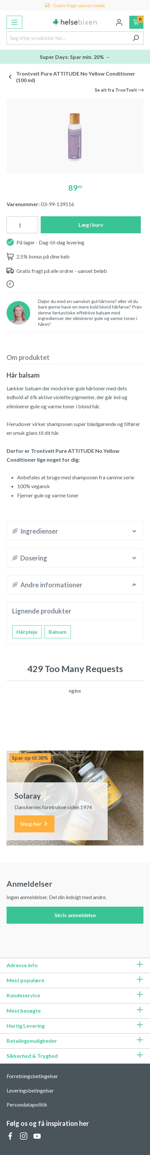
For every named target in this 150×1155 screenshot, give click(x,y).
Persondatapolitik (27, 1104)
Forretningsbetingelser (32, 1076)
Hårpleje (26, 632)
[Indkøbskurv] (136, 22)
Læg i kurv (90, 225)
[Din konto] (119, 22)
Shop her (34, 824)
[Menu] (14, 22)
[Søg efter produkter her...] (67, 37)
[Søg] (135, 37)
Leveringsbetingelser (30, 1090)
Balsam (58, 632)
